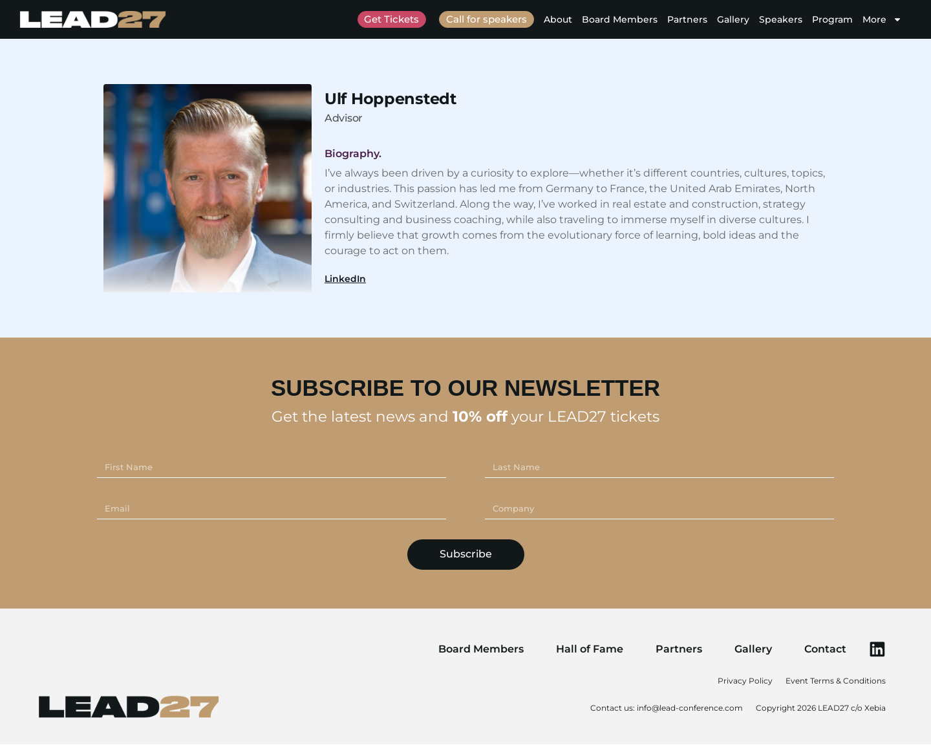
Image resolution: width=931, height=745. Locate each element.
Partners (687, 19)
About (558, 19)
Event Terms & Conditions (836, 681)
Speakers (780, 19)
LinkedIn (345, 279)
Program (832, 19)
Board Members (620, 19)
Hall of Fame (589, 649)
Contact (825, 649)
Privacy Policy (745, 681)
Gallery (733, 19)
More (882, 19)
